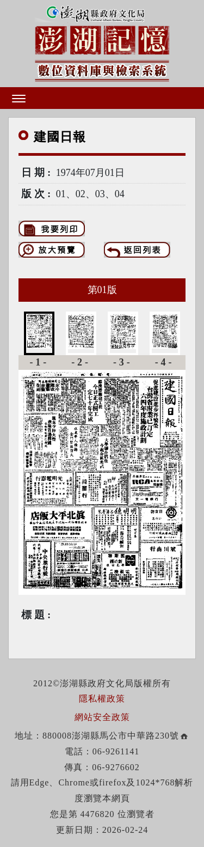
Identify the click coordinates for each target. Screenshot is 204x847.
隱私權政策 (102, 698)
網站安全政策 (102, 717)
